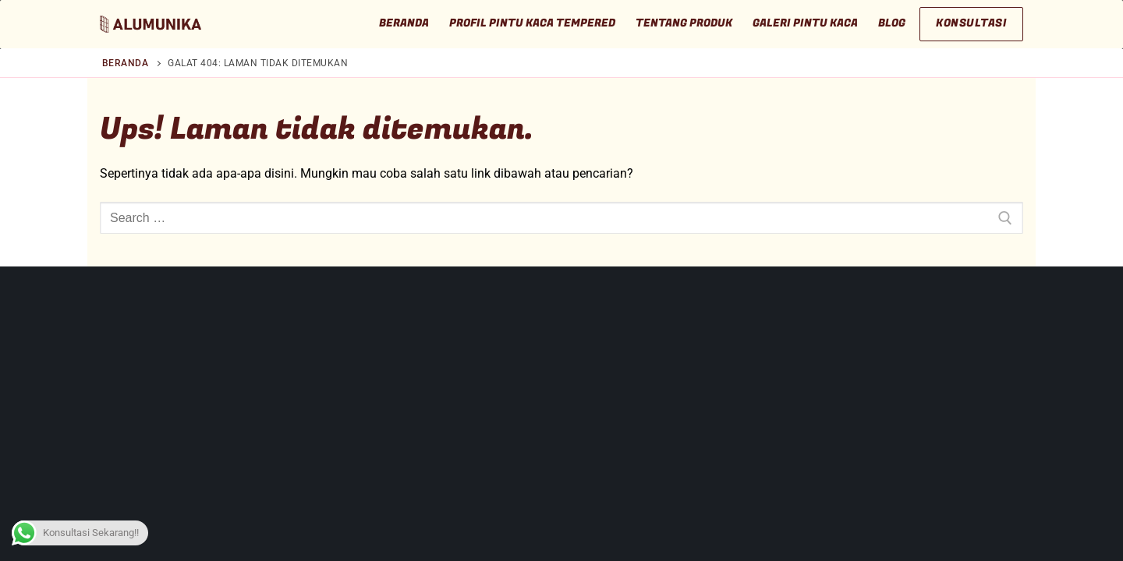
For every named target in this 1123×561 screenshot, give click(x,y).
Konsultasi (971, 23)
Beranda (125, 63)
